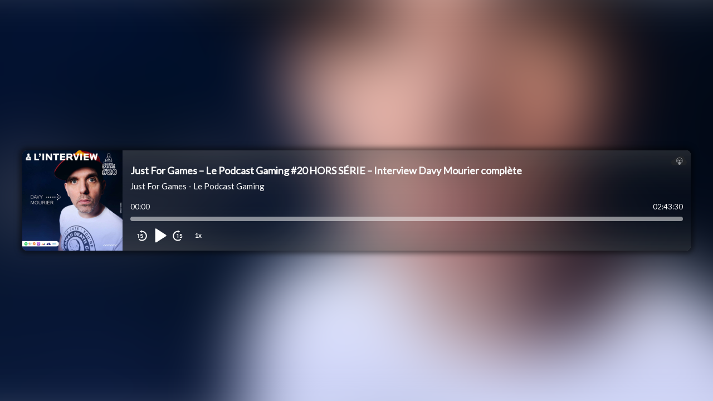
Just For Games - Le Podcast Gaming (197, 186)
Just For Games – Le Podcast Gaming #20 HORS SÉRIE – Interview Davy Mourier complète (326, 170)
